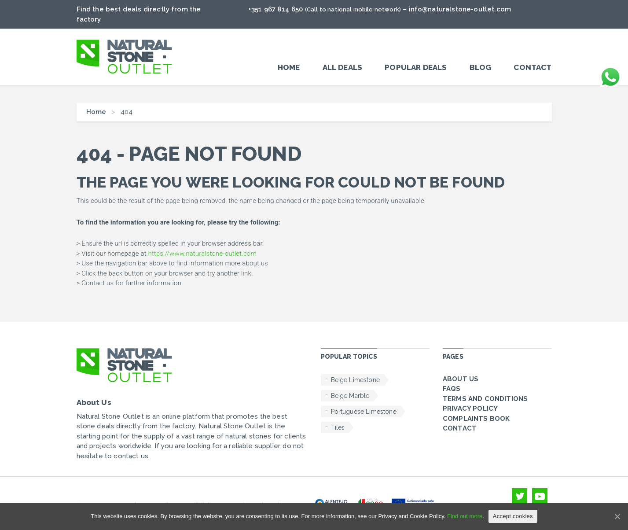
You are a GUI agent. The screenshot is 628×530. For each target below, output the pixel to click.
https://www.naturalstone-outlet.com (202, 254)
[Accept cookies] (617, 516)
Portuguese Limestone (364, 411)
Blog (481, 67)
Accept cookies (513, 516)
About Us (460, 379)
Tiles (338, 427)
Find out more (464, 516)
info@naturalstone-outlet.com (460, 9)
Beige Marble (350, 395)
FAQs (452, 389)
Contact (532, 67)
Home (289, 67)
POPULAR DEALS (416, 67)
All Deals (342, 67)
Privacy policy (470, 408)
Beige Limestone (355, 379)
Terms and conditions (485, 399)
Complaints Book (476, 419)
